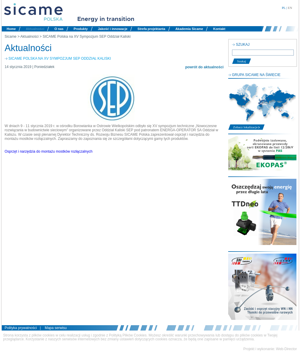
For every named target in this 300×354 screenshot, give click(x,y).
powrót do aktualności (204, 67)
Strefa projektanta (151, 29)
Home (11, 29)
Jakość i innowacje (113, 29)
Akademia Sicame (189, 29)
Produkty (81, 29)
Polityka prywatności (21, 328)
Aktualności (35, 29)
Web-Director (286, 349)
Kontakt (219, 29)
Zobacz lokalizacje (246, 127)
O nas (59, 29)
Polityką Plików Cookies (128, 335)
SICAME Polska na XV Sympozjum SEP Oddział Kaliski (87, 36)
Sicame (11, 36)
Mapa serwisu (56, 328)
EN (290, 8)
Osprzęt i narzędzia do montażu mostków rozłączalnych (49, 151)
